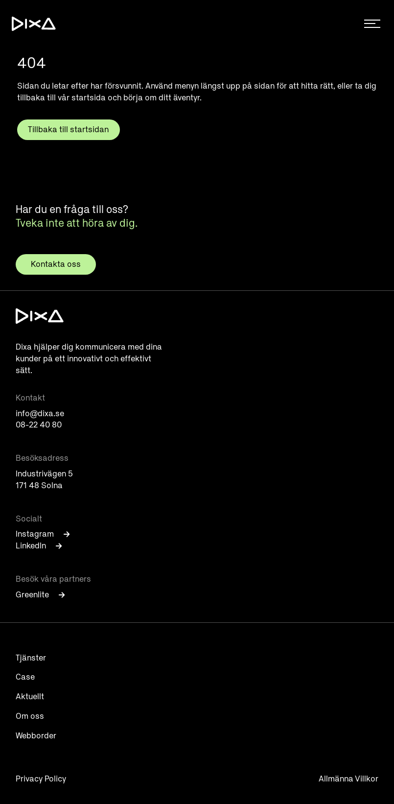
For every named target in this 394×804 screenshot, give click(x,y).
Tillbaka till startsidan (68, 129)
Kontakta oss (56, 264)
